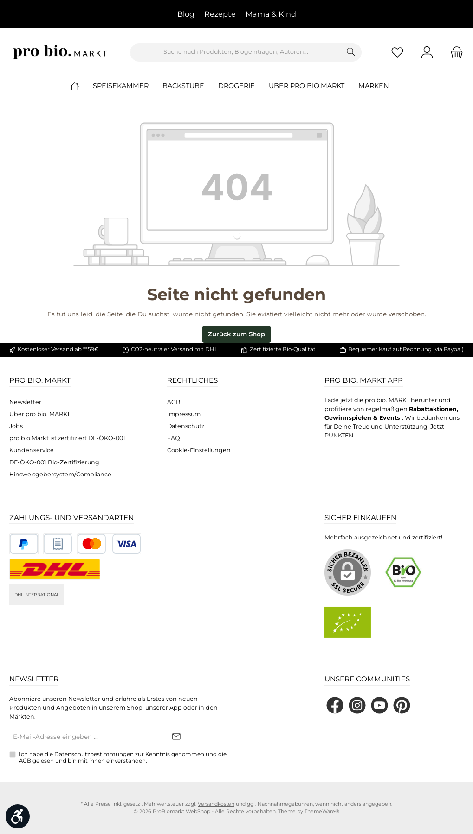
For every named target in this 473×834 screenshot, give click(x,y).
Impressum (184, 414)
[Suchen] (351, 52)
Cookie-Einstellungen (199, 450)
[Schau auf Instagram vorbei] (357, 705)
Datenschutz (185, 426)
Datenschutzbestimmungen (94, 754)
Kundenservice (31, 450)
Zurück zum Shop (236, 334)
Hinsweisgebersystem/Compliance (60, 474)
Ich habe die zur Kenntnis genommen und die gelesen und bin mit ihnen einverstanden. (123, 757)
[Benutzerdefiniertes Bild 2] (57, 543)
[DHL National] (54, 569)
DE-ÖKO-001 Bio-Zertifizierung (54, 462)
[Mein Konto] (427, 52)
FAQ (173, 438)
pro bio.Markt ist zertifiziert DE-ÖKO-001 (67, 438)
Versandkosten (216, 804)
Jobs (16, 426)
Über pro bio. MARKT (39, 414)
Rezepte (220, 14)
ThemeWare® (322, 811)
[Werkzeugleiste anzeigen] (18, 816)
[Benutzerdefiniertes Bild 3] (109, 543)
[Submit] (176, 737)
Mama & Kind (271, 14)
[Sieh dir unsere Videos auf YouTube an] (379, 705)
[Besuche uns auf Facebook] (334, 705)
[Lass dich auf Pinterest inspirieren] (401, 705)
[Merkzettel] (397, 52)
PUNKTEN (338, 435)
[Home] (81, 85)
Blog (185, 14)
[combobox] (235, 52)
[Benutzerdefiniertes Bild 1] (24, 543)
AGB (174, 401)
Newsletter (25, 401)
